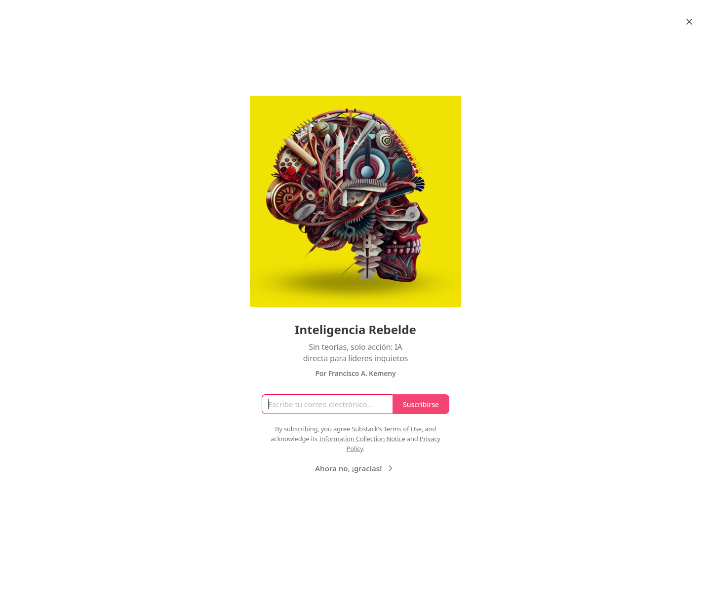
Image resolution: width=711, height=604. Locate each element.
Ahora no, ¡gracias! (355, 468)
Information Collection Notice (362, 438)
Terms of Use (403, 428)
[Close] (689, 22)
